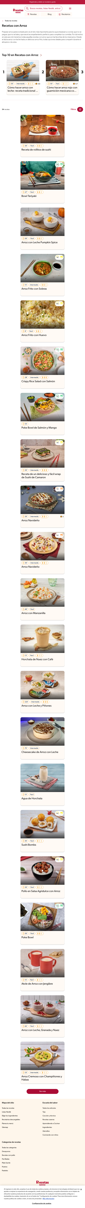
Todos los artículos (50, 1108)
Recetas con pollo (8, 1155)
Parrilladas (6, 1159)
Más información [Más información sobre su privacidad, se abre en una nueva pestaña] (64, 1199)
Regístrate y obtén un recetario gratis (42, 2)
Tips (44, 1112)
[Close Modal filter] (80, 109)
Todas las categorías (10, 1148)
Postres (5, 1167)
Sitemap (5, 1127)
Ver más (42, 1091)
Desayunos (6, 1152)
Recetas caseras (49, 1120)
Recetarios (64, 14)
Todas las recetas (11, 21)
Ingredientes (47, 1127)
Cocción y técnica (49, 1116)
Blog (48, 14)
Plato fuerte (6, 1163)
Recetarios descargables (11, 1120)
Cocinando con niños (51, 1135)
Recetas (32, 14)
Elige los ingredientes (10, 1116)
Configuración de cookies (42, 1203)
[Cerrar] (81, 1189)
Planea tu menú (8, 1124)
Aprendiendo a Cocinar (51, 1124)
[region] (42, 1196)
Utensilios (46, 1131)
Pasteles (5, 1171)
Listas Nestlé (7, 1112)
